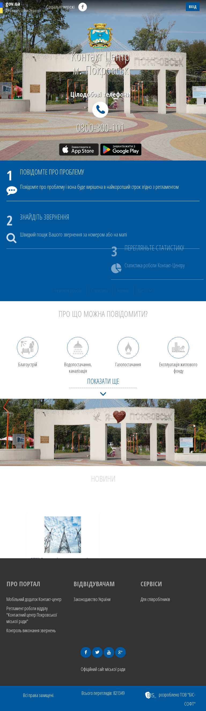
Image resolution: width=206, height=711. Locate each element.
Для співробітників (155, 599)
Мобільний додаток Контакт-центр (33, 599)
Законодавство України (92, 599)
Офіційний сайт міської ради (103, 669)
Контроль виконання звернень (31, 630)
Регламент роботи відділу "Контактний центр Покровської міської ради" (31, 614)
